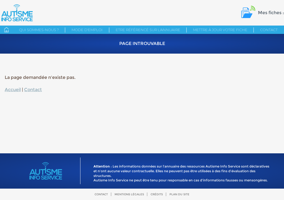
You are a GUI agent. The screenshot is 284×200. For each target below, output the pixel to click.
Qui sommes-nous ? (39, 30)
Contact (269, 30)
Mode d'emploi (87, 30)
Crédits (157, 194)
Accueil (13, 89)
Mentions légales (129, 194)
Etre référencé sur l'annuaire (148, 30)
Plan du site (179, 194)
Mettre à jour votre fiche (220, 30)
